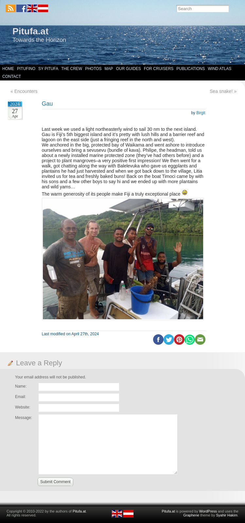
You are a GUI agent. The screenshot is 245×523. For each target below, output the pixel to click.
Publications (190, 68)
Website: (22, 407)
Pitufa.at (30, 31)
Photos (93, 68)
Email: (20, 396)
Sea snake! (221, 91)
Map (109, 68)
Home (8, 68)
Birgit (200, 113)
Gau (47, 103)
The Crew (71, 68)
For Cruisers (159, 68)
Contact (11, 76)
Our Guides (128, 68)
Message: (23, 417)
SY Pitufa (48, 68)
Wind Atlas (219, 68)
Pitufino (26, 68)
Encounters (26, 91)
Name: (20, 386)
